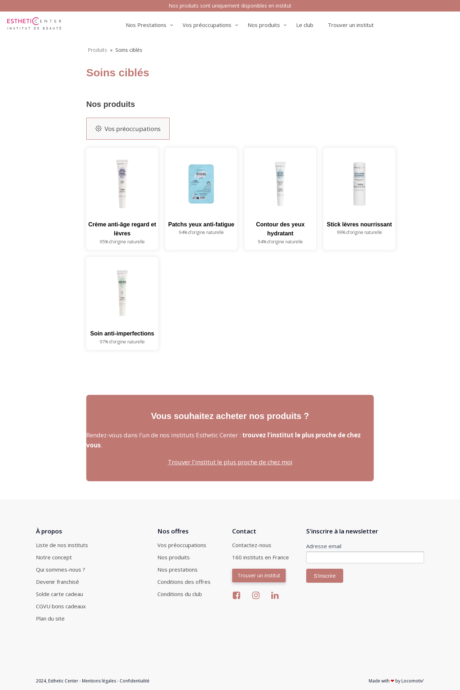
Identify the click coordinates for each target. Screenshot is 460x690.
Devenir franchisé (57, 581)
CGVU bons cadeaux (61, 606)
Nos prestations (177, 569)
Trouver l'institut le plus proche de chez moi (230, 462)
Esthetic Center (63, 681)
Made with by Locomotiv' (396, 680)
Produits (97, 49)
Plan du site (50, 618)
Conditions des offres (184, 581)
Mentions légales (99, 681)
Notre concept (54, 557)
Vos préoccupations (181, 545)
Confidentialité (135, 681)
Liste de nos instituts (62, 545)
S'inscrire (325, 576)
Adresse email (323, 546)
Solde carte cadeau (59, 593)
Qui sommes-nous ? (60, 569)
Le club (304, 24)
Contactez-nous (251, 545)
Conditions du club (179, 593)
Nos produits (173, 557)
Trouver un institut (351, 24)
